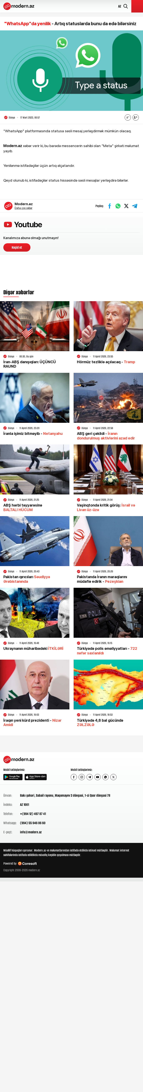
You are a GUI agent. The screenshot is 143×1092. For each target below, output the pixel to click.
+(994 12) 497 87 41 (33, 813)
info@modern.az (31, 832)
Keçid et (17, 247)
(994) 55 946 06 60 (32, 822)
